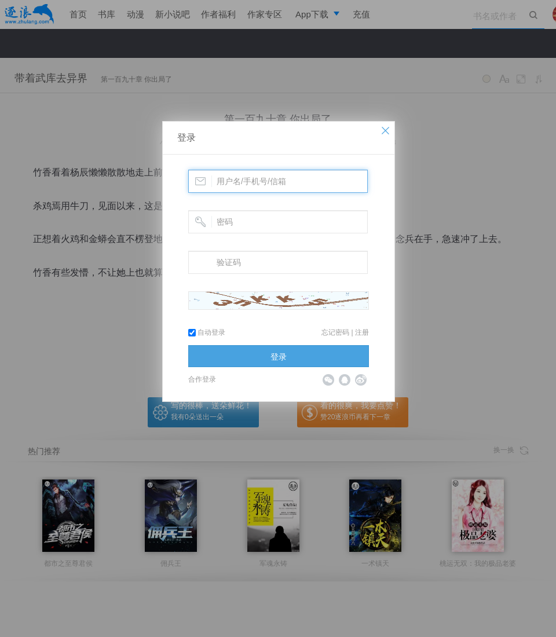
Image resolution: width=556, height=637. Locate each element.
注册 (362, 332)
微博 (361, 380)
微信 (328, 380)
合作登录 (202, 379)
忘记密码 (335, 332)
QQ (344, 380)
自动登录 (206, 332)
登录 (186, 137)
